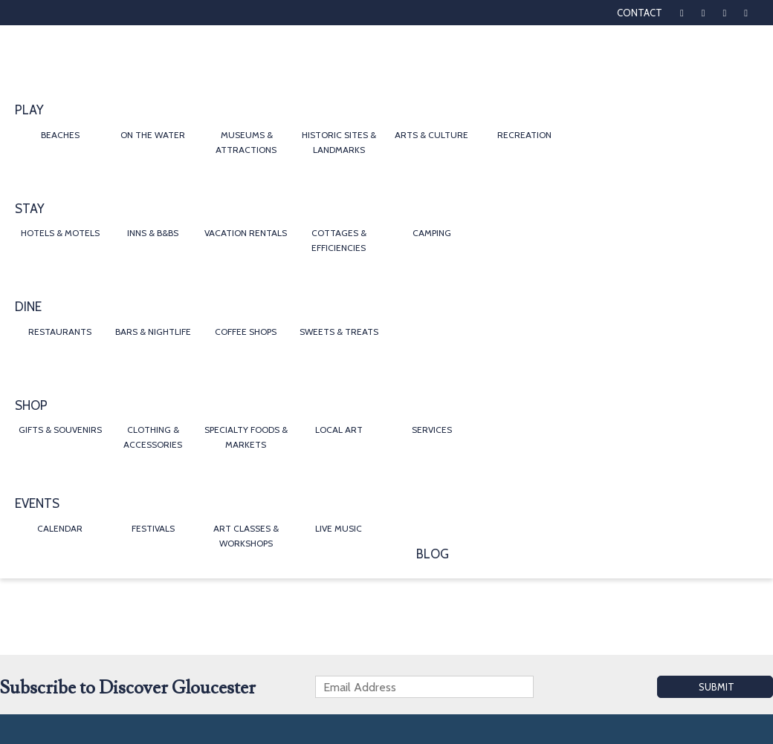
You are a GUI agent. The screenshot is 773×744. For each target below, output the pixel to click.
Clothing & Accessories (152, 437)
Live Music (338, 528)
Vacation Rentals (245, 232)
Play (29, 109)
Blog (432, 553)
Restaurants (59, 331)
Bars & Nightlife (153, 331)
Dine (28, 306)
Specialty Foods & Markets (246, 437)
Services (432, 429)
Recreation (524, 134)
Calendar (60, 528)
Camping (432, 232)
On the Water (152, 134)
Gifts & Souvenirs (60, 429)
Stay (30, 208)
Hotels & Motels (60, 232)
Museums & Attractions (246, 142)
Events (37, 503)
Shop (31, 405)
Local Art (339, 429)
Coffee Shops (245, 331)
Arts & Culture (431, 134)
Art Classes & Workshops (246, 536)
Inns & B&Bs (152, 232)
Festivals (153, 528)
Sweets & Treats (339, 331)
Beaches (60, 134)
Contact (639, 13)
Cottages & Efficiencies (338, 240)
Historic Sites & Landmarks (339, 142)
